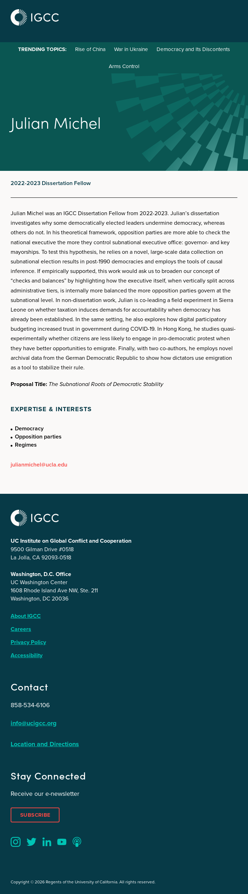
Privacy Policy (28, 642)
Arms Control (124, 66)
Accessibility (27, 655)
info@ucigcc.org (34, 723)
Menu (229, 16)
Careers (21, 629)
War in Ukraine (131, 49)
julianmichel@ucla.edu (39, 464)
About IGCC (26, 616)
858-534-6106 (30, 705)
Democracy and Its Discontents (193, 49)
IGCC (35, 17)
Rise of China (90, 49)
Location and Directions (45, 744)
